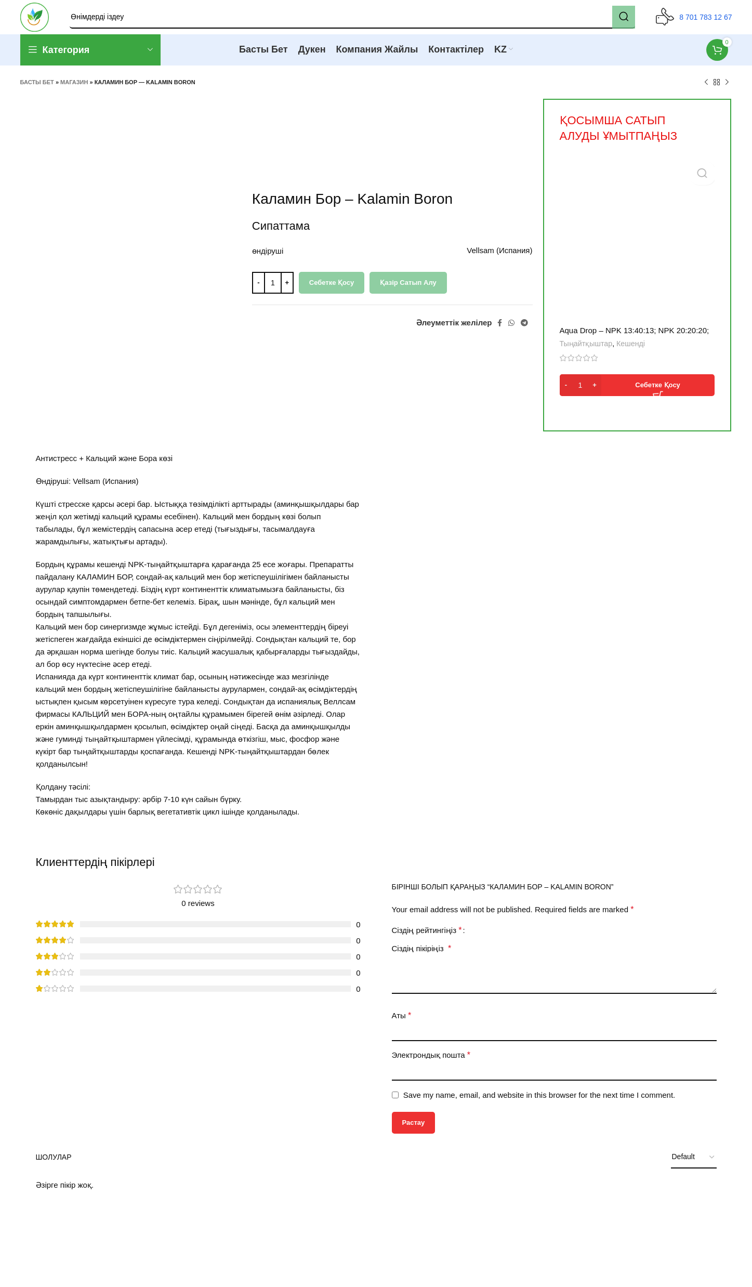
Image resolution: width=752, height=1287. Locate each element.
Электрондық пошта (431, 1062)
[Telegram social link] (524, 330)
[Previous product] (706, 90)
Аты (402, 1022)
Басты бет (37, 90)
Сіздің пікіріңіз (422, 955)
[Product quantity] (273, 290)
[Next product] (727, 90)
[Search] (356, 20)
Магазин (74, 90)
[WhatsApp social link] (511, 330)
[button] (637, 393)
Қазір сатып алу (408, 290)
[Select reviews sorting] (694, 1165)
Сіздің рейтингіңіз (427, 938)
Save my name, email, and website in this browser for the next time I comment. (539, 1102)
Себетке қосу (331, 290)
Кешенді (630, 351)
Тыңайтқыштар (586, 351)
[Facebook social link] (499, 330)
